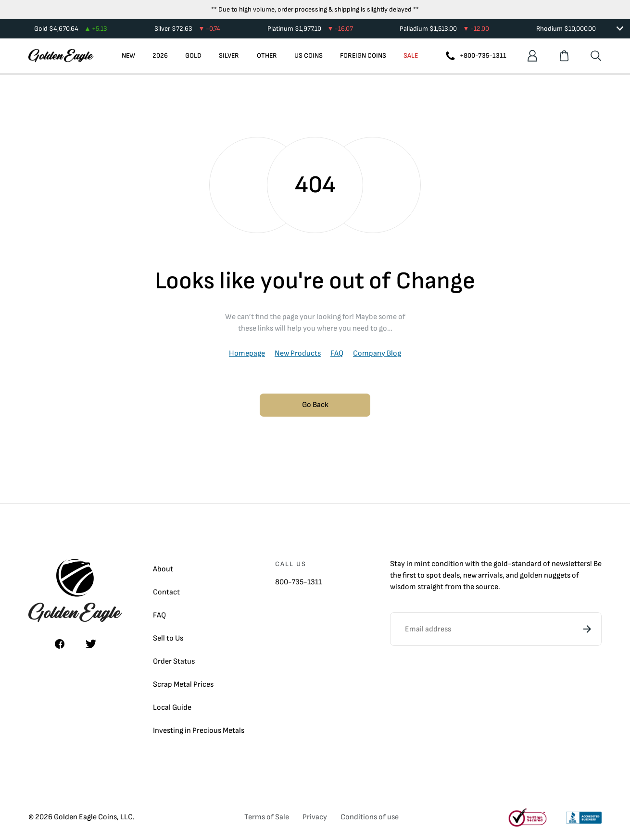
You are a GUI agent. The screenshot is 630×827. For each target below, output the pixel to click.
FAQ (336, 353)
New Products (298, 353)
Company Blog (377, 353)
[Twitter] (91, 644)
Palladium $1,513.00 (444, 29)
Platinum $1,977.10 (310, 29)
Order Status (174, 661)
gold (500, 563)
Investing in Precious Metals (198, 730)
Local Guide (172, 707)
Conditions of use (369, 817)
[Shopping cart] (564, 56)
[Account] (532, 56)
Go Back (315, 404)
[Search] (596, 56)
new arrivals (483, 575)
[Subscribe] (587, 629)
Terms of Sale (266, 817)
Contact (166, 592)
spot (433, 575)
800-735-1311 (298, 582)
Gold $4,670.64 (70, 29)
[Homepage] (61, 55)
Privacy (314, 817)
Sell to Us (168, 638)
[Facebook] (59, 644)
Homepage (247, 353)
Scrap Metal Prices (183, 684)
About (163, 569)
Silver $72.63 (187, 29)
